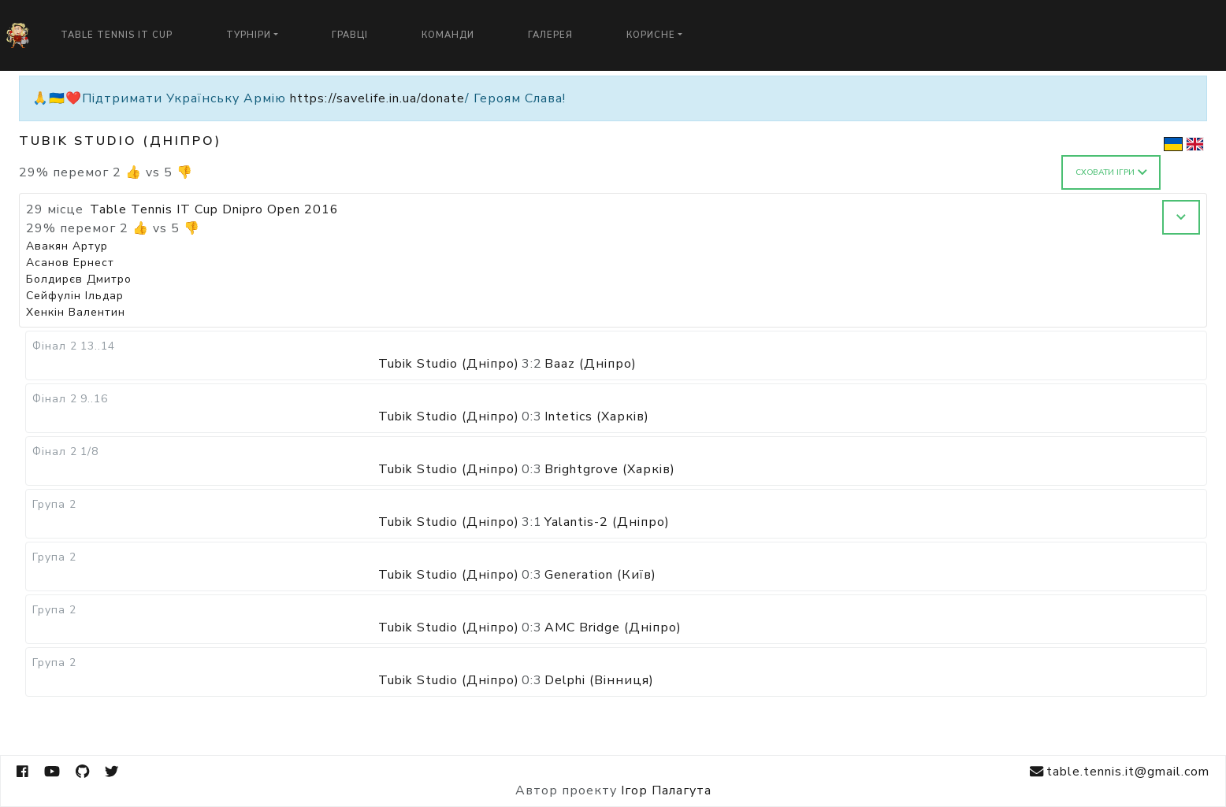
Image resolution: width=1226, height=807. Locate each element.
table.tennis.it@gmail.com (1119, 772)
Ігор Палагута (666, 790)
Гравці (350, 35)
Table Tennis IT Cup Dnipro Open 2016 (214, 209)
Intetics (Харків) (596, 416)
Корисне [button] (650, 35)
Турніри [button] (248, 35)
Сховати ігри (1111, 172)
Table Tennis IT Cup (117, 35)
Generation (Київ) (600, 574)
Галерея (550, 35)
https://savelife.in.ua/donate (377, 98)
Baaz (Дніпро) (590, 363)
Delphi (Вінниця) (599, 680)
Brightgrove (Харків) (609, 469)
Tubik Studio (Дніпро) (448, 363)
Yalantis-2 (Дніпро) (607, 522)
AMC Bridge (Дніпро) (613, 627)
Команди (448, 35)
